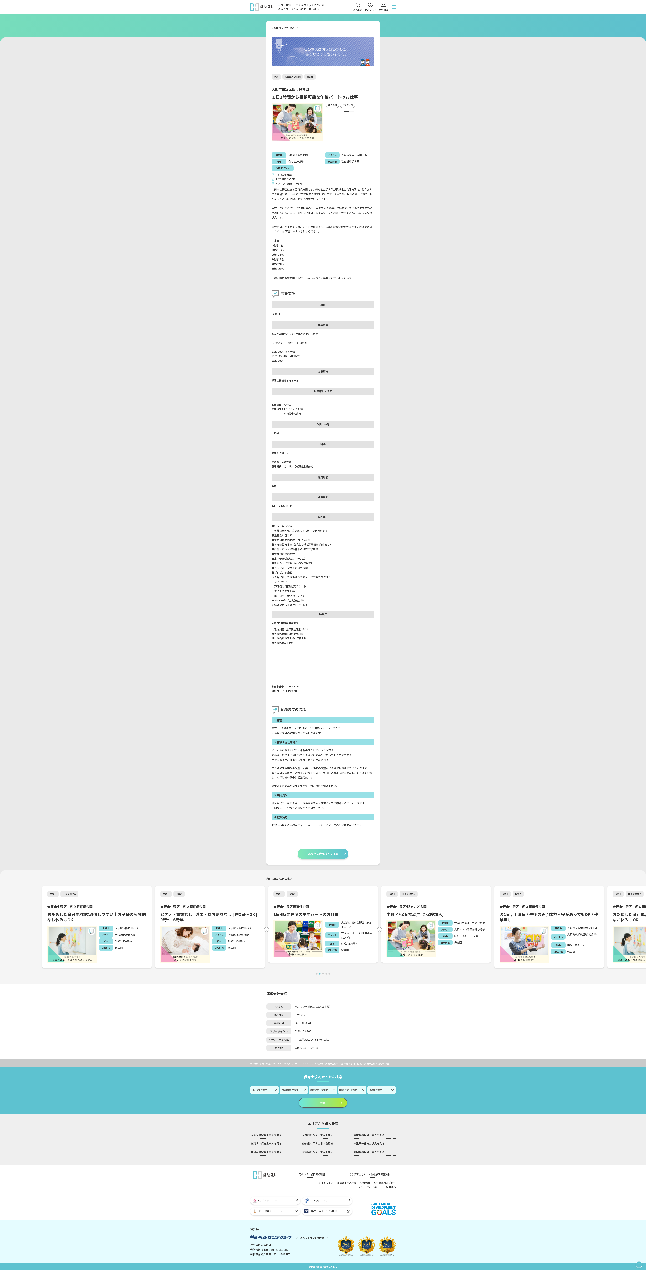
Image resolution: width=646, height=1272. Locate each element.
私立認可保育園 (293, 76)
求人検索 (357, 9)
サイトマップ (322, 1184)
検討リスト (370, 7)
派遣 (276, 76)
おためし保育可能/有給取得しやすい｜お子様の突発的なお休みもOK (96, 917)
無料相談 (383, 9)
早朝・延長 (356, 1064)
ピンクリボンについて (267, 1202)
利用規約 (390, 1188)
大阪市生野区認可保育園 (292, 907)
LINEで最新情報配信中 (315, 1175)
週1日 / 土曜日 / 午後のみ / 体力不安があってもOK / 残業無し (548, 917)
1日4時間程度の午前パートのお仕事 (307, 915)
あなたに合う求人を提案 (323, 854)
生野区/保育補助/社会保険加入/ (416, 915)
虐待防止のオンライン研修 (321, 1213)
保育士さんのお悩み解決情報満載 (373, 1175)
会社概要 (363, 1184)
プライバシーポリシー (368, 1188)
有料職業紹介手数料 (384, 1184)
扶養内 (179, 894)
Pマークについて (316, 1202)
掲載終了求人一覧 (344, 1184)
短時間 (344, 1064)
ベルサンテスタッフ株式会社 (311, 1239)
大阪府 (292, 155)
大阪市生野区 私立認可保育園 (71, 907)
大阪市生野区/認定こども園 (407, 907)
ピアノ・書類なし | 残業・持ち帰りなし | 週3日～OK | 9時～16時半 (209, 917)
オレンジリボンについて (268, 1213)
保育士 (310, 76)
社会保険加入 (70, 894)
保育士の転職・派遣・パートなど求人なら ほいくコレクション (282, 1064)
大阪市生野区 (303, 155)
